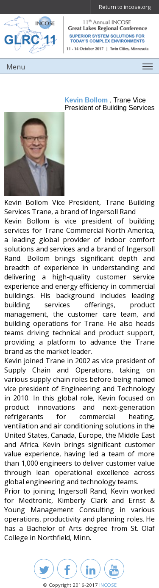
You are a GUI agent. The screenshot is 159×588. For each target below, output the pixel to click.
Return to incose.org (125, 7)
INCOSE (108, 585)
